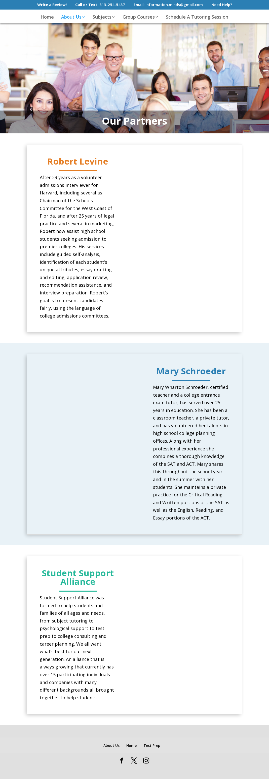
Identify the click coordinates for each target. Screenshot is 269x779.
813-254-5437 (100, 5)
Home (47, 18)
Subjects (102, 18)
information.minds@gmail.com (168, 5)
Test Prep (151, 745)
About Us (71, 18)
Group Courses (139, 18)
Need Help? (221, 5)
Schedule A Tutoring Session (197, 18)
